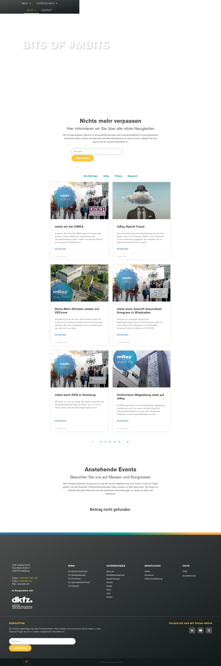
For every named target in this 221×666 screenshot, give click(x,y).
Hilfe (186, 565)
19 (114, 441)
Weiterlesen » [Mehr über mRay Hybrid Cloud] (123, 249)
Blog (122, 6)
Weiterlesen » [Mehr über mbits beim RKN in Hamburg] (61, 421)
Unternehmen (101, 6)
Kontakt (138, 6)
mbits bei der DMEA (69, 226)
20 (119, 441)
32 (127, 441)
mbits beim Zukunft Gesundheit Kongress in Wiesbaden (139, 310)
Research (133, 176)
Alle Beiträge (90, 176)
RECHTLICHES (153, 565)
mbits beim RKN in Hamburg (75, 395)
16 (101, 441)
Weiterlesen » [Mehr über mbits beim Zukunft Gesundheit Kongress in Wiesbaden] (123, 335)
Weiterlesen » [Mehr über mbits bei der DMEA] (61, 249)
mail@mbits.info (25, 581)
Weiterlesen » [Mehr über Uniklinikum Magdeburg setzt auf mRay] (123, 421)
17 (105, 441)
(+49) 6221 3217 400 (28, 578)
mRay (81, 6)
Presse (118, 176)
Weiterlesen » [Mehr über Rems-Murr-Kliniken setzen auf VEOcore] (61, 335)
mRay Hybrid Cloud (130, 226)
